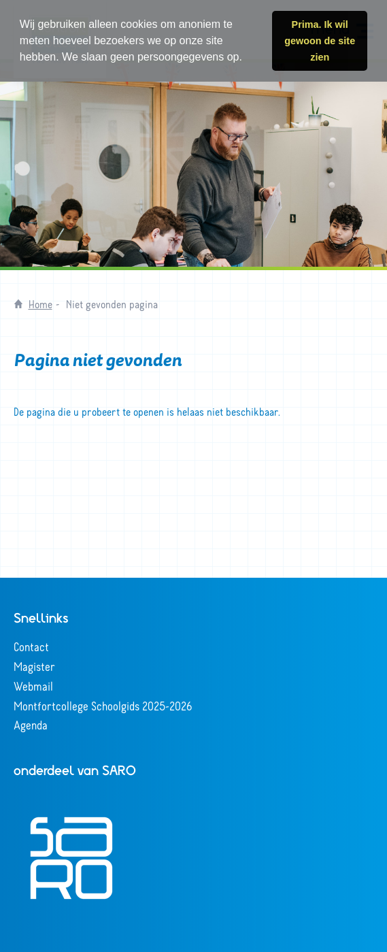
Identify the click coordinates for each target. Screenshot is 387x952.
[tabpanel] (193, 165)
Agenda (31, 724)
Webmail (33, 685)
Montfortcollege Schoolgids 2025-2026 (103, 705)
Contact (31, 646)
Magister (34, 666)
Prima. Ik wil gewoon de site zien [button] (319, 41)
